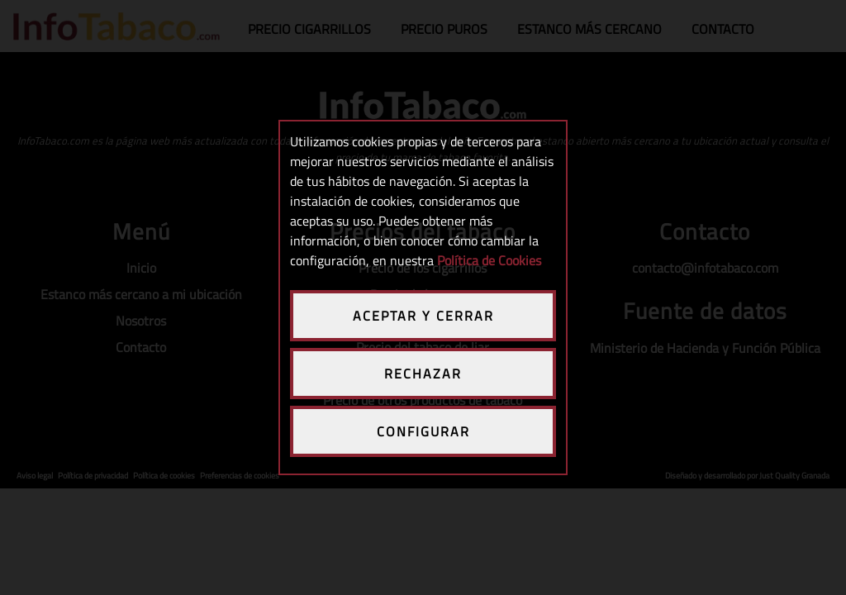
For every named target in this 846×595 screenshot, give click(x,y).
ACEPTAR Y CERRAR (423, 316)
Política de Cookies (489, 260)
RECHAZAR (423, 373)
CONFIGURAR (423, 431)
